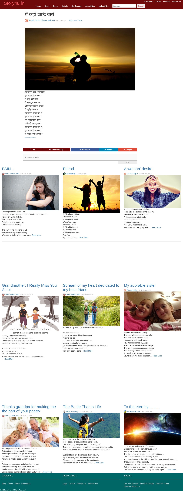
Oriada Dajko (132, 173)
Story (47, 6)
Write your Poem (75, 20)
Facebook (85, 149)
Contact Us (176, 1)
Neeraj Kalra (132, 290)
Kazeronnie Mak (133, 411)
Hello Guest (148, 1)
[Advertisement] (11, 48)
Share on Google (147, 484)
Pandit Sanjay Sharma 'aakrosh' (42, 20)
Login (158, 1)
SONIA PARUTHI (12, 173)
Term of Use (93, 484)
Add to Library (56, 149)
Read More (36, 235)
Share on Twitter (162, 484)
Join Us (72, 484)
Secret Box (90, 6)
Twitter (108, 149)
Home (38, 6)
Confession (76, 6)
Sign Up (166, 1)
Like (32, 149)
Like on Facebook (131, 484)
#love (34, 138)
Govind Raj (70, 173)
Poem (55, 6)
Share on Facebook (132, 486)
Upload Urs (104, 6)
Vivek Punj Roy (72, 411)
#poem (27, 138)
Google (128, 149)
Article (65, 6)
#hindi (31, 138)
